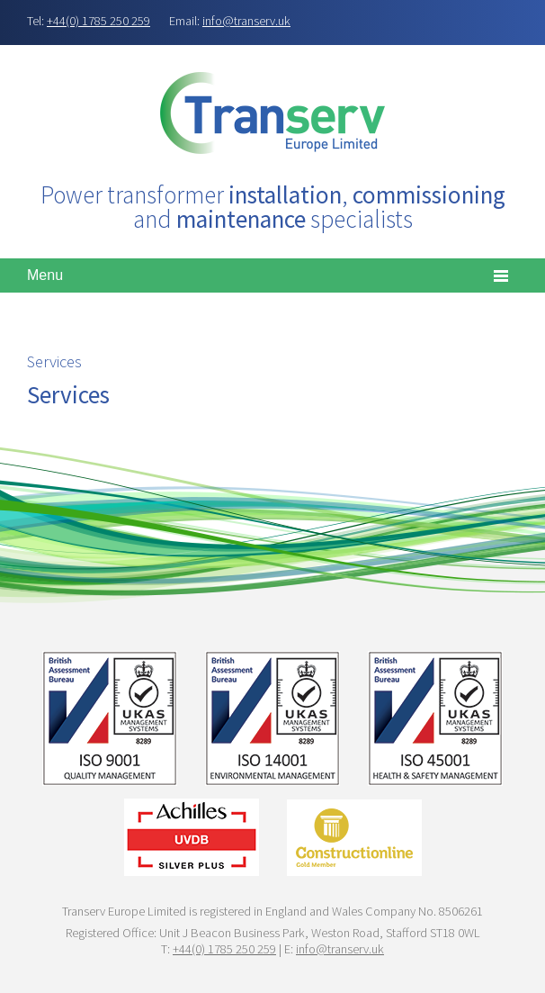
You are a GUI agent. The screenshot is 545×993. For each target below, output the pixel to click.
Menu (45, 275)
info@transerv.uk (246, 21)
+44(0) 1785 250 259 (98, 21)
